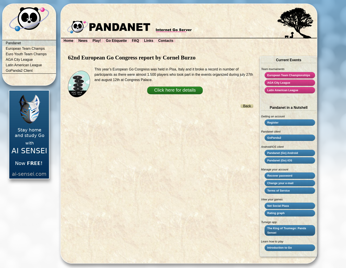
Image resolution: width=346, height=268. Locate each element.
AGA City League (19, 59)
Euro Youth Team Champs (26, 54)
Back (247, 106)
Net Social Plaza (278, 205)
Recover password (279, 175)
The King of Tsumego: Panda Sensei (286, 230)
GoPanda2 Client (19, 70)
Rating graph (276, 213)
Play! (96, 41)
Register (272, 122)
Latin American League (24, 65)
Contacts (165, 41)
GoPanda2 (274, 137)
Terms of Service (278, 190)
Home (68, 41)
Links (148, 41)
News (83, 41)
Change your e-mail (280, 183)
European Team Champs (25, 48)
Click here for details (175, 89)
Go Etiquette (116, 41)
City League (278, 82)
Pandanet (13, 43)
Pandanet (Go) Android (282, 153)
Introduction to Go (279, 247)
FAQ (135, 41)
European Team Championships (288, 75)
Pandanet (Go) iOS (279, 160)
